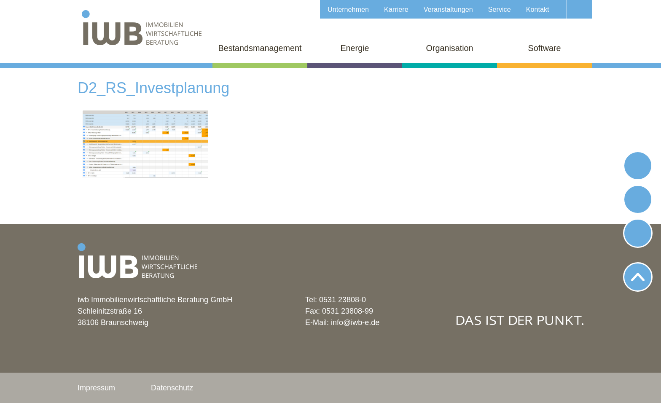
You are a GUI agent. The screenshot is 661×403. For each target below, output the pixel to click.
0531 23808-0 (342, 300)
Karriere (396, 9)
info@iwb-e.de (355, 322)
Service (499, 9)
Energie (354, 48)
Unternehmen (348, 9)
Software (544, 48)
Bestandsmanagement (260, 48)
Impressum (96, 388)
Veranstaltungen (448, 9)
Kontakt (537, 9)
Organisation (449, 48)
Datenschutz (172, 388)
